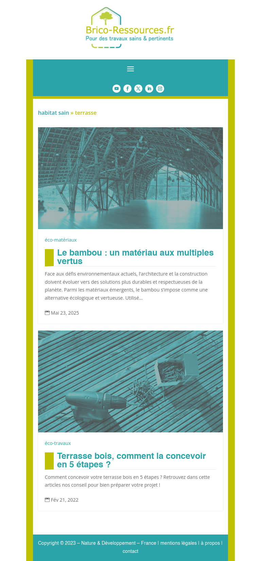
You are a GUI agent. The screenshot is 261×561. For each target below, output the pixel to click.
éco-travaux (58, 443)
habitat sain (53, 112)
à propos (209, 543)
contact (130, 551)
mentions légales (178, 543)
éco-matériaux (61, 240)
